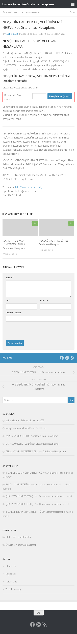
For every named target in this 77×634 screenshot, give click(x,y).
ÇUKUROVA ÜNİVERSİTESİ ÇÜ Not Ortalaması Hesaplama (34, 496)
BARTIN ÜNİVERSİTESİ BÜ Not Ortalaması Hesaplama (32, 436)
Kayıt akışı (11, 573)
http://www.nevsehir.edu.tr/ (28, 187)
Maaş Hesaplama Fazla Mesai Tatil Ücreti (26, 428)
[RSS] (72, 358)
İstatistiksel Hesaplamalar (18, 537)
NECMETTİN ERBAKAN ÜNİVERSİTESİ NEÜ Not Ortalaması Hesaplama (14, 244)
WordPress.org (13, 589)
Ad (8, 300)
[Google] (67, 358)
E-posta (44, 300)
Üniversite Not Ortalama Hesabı (21, 12)
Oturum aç (11, 566)
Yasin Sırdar (11, 34)
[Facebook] (62, 358)
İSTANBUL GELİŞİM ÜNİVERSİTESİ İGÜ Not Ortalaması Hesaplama (38, 472)
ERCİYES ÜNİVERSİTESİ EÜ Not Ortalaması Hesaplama (32, 443)
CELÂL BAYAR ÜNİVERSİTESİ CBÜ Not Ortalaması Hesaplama (36, 451)
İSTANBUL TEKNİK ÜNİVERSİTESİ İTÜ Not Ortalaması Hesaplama (37, 511)
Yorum (10, 277)
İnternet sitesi (13, 312)
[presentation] (31, 329)
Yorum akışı (11, 581)
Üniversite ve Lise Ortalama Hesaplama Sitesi (30, 4)
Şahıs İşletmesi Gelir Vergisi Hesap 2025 (25, 420)
